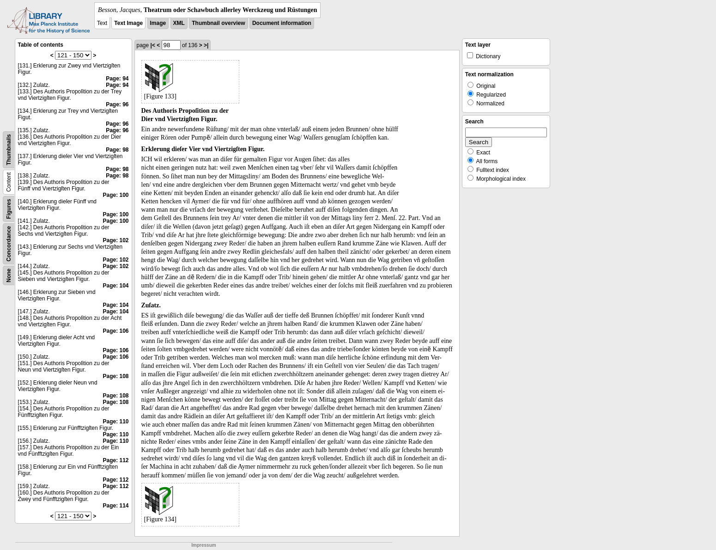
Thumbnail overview (218, 23)
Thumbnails (9, 149)
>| (206, 45)
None (9, 275)
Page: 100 (115, 195)
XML (179, 23)
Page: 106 (115, 331)
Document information (281, 23)
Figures (9, 209)
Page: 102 (115, 240)
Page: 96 (117, 104)
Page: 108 (115, 376)
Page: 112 (115, 460)
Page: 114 (115, 505)
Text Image (128, 23)
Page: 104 (115, 285)
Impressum (203, 545)
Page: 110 (115, 421)
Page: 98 (117, 150)
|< (153, 45)
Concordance (9, 244)
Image (158, 23)
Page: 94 (117, 78)
